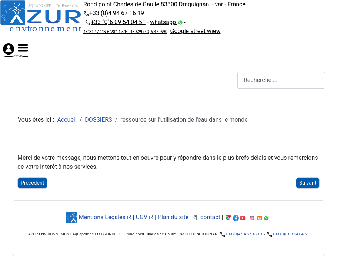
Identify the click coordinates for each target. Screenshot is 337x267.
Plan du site (177, 217)
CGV (145, 217)
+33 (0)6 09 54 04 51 (118, 22)
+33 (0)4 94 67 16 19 (117, 13)
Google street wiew (195, 30)
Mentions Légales (105, 217)
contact (210, 217)
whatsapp (163, 22)
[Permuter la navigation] (16, 80)
